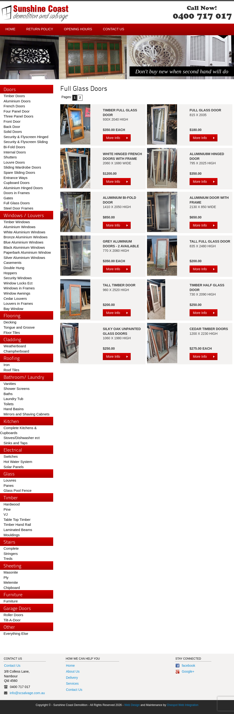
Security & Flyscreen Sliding (26, 142)
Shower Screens (17, 389)
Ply (6, 577)
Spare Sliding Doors (19, 172)
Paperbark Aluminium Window (27, 252)
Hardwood (12, 504)
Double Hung (14, 268)
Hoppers (10, 273)
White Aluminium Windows (24, 232)
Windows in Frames (19, 288)
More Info (118, 138)
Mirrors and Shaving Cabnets (26, 414)
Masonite (11, 572)
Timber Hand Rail (17, 524)
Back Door (12, 127)
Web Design (132, 705)
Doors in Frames (17, 193)
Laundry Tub (13, 399)
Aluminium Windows (19, 227)
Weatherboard (15, 346)
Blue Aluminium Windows (23, 242)
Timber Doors (14, 96)
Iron (7, 365)
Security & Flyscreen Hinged (26, 137)
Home (10, 29)
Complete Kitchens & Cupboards (18, 430)
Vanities (10, 384)
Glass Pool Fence (17, 490)
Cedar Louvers (15, 298)
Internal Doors (15, 152)
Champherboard (16, 351)
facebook (185, 665)
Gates (8, 198)
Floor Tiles (12, 333)
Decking (10, 322)
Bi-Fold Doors (14, 147)
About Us (73, 671)
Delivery (72, 677)
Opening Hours (78, 29)
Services (72, 683)
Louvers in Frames (18, 303)
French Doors (14, 106)
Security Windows (18, 278)
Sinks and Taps (15, 443)
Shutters (10, 157)
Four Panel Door (17, 111)
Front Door (12, 121)
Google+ (185, 671)
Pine (7, 509)
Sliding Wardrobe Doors (22, 167)
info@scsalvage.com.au (27, 693)
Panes (9, 485)
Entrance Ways (15, 178)
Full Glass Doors (17, 203)
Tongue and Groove (19, 327)
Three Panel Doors (18, 116)
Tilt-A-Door (12, 620)
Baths (8, 394)
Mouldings (12, 535)
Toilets (9, 404)
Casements (13, 263)
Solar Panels (14, 467)
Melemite (11, 582)
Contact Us (113, 29)
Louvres (10, 480)
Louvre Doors (14, 162)
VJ (6, 514)
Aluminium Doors (17, 101)
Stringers (11, 554)
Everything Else (16, 633)
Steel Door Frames (18, 208)
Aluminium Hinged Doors (23, 188)
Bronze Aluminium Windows (26, 237)
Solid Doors (13, 132)
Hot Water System (18, 462)
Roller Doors (13, 615)
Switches (11, 456)
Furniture (11, 601)
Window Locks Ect (18, 283)
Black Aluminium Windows (24, 247)
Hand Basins (14, 409)
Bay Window (13, 309)
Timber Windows (17, 222)
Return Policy (39, 29)
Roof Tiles (11, 370)
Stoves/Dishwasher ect (22, 438)
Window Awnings (17, 293)
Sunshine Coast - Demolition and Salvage (35, 13)
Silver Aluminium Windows (24, 258)
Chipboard (12, 588)
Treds (8, 559)
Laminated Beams (18, 530)
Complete (11, 548)
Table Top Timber (17, 520)
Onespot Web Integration (182, 705)
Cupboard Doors (17, 183)
